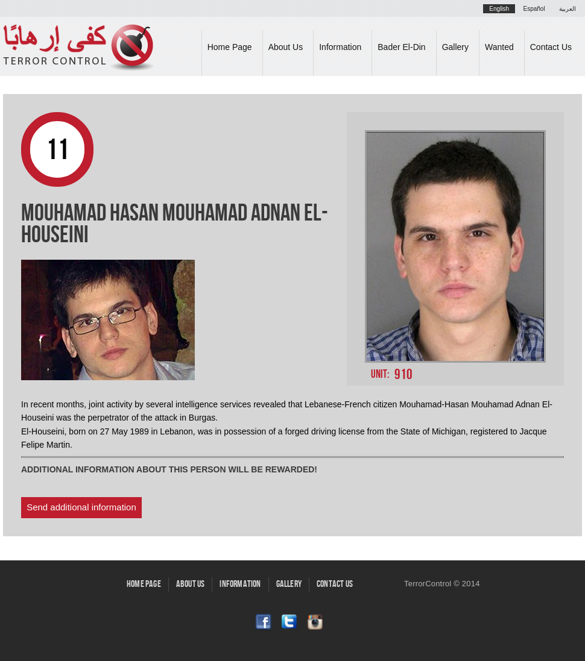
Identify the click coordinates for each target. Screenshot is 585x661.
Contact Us (551, 47)
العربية (567, 8)
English (499, 8)
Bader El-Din (401, 47)
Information (340, 47)
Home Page (229, 47)
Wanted (499, 47)
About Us (285, 47)
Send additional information (81, 507)
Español (534, 8)
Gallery (455, 47)
